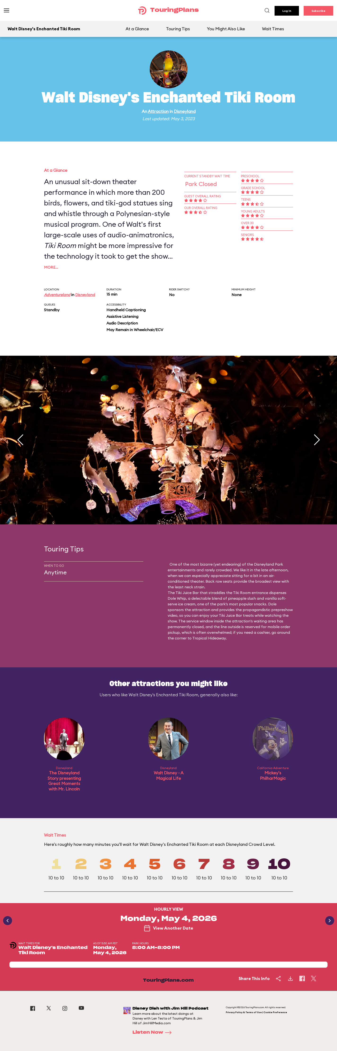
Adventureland (57, 294)
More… (51, 267)
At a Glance (137, 28)
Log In (286, 11)
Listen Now (153, 1032)
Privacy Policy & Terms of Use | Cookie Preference (256, 1012)
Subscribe (318, 11)
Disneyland (185, 111)
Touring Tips (178, 28)
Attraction (158, 111)
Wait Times (273, 28)
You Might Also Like (226, 28)
